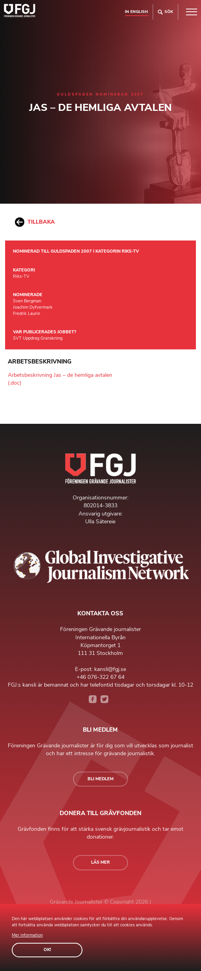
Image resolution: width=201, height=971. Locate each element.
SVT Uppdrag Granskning (37, 338)
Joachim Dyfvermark (33, 307)
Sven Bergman (27, 301)
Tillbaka (35, 222)
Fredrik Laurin (26, 313)
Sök (165, 12)
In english (136, 11)
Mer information (27, 935)
